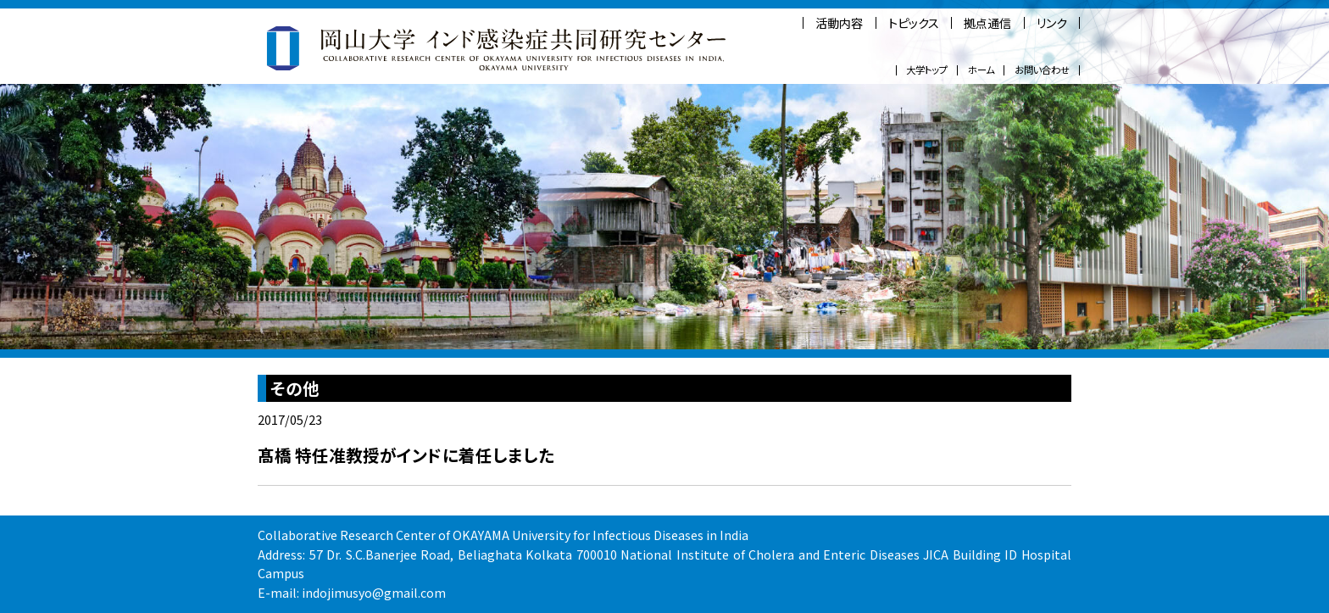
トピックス (913, 23)
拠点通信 (987, 23)
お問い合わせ (1042, 70)
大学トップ (927, 70)
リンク (1052, 23)
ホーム (981, 70)
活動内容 (839, 23)
